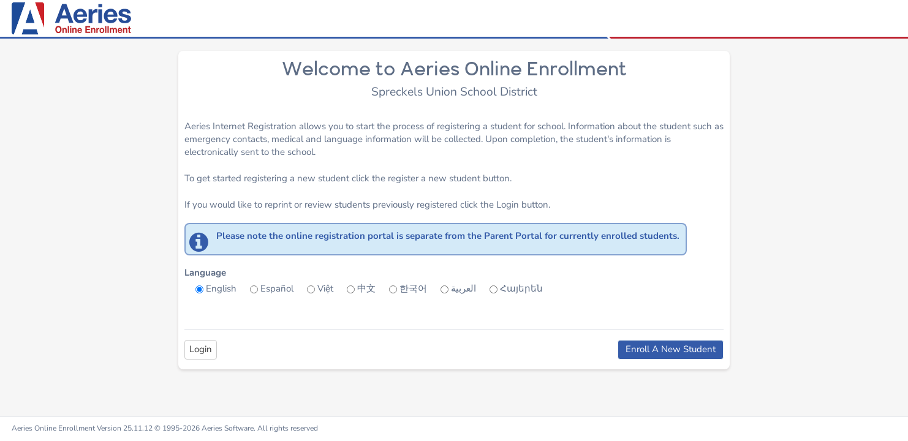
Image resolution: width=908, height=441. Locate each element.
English (221, 288)
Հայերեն (521, 288)
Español (276, 288)
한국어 (413, 288)
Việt (325, 288)
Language (205, 272)
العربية (463, 288)
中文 (366, 288)
